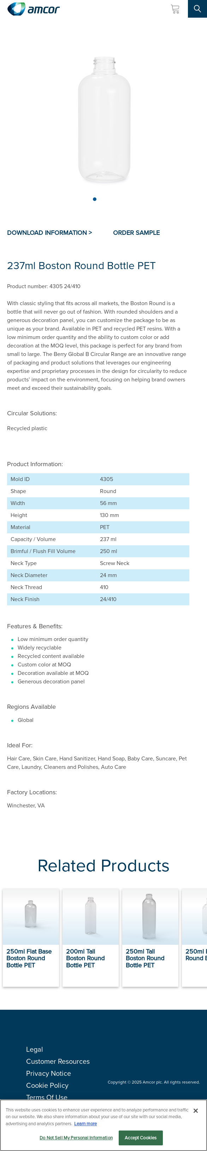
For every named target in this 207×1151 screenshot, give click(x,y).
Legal (34, 1049)
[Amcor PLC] (33, 9)
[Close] (195, 1111)
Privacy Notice (48, 1073)
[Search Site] (197, 9)
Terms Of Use (46, 1097)
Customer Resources (58, 1061)
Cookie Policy (47, 1085)
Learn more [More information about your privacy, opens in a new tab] (85, 1124)
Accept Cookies (140, 1138)
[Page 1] (94, 199)
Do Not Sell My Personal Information (76, 1138)
